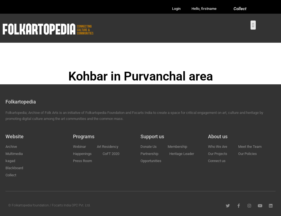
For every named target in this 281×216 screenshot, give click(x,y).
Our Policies (247, 154)
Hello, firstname (204, 9)
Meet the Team (250, 147)
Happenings (82, 154)
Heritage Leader (181, 154)
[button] (253, 25)
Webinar (79, 147)
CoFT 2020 (111, 154)
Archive (11, 147)
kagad (10, 161)
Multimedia (14, 154)
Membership (177, 147)
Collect (240, 8)
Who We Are (217, 147)
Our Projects (217, 154)
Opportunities (150, 161)
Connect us (217, 161)
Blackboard (14, 168)
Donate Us (148, 147)
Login (176, 9)
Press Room (82, 161)
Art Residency (107, 147)
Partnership (149, 154)
